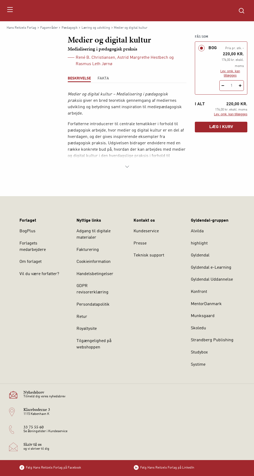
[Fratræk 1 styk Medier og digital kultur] (223, 86)
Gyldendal (200, 255)
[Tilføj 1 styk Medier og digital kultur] (240, 86)
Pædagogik (70, 28)
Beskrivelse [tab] (79, 78)
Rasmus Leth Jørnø (94, 64)
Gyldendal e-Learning (211, 268)
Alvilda (197, 231)
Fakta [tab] (103, 78)
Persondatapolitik (93, 304)
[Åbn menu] (10, 10)
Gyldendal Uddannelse (212, 279)
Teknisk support (149, 255)
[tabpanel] (127, 130)
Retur (81, 317)
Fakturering (87, 250)
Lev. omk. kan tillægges (230, 73)
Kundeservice (146, 231)
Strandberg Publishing (212, 340)
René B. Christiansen (95, 58)
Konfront (199, 292)
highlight (199, 243)
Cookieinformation (93, 262)
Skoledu (198, 328)
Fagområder (49, 28)
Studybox (199, 352)
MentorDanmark (206, 304)
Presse (140, 243)
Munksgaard (203, 316)
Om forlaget (30, 262)
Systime (198, 365)
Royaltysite (86, 329)
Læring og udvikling (96, 28)
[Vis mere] (127, 166)
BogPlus (27, 231)
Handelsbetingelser (94, 274)
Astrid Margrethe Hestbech (142, 58)
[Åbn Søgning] (241, 10)
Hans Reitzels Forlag (21, 28)
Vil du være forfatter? (39, 274)
